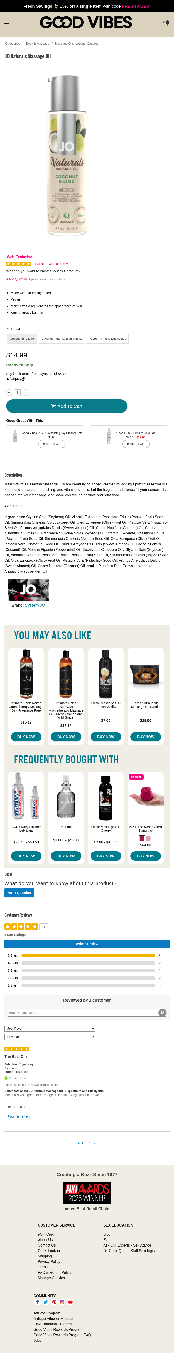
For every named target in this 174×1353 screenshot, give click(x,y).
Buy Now (26, 737)
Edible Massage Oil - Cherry (106, 829)
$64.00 (145, 845)
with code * (87, 6)
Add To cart (66, 406)
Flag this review (18, 1116)
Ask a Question (17, 279)
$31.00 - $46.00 (66, 840)
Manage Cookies (51, 1278)
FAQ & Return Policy (54, 1272)
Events (108, 1239)
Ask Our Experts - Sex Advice (127, 1245)
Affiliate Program (47, 1313)
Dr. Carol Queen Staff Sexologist (129, 1250)
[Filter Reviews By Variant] (49, 1037)
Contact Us (47, 1245)
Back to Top (87, 1143)
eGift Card (46, 1234)
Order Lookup (49, 1250)
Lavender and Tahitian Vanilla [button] (62, 338)
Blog (107, 1234)
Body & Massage (37, 43)
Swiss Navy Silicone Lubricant (26, 829)
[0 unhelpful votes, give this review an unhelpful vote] (22, 1107)
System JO (35, 605)
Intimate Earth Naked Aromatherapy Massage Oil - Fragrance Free (26, 706)
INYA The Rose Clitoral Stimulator (146, 829)
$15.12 (26, 722)
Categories (12, 43)
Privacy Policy (49, 1261)
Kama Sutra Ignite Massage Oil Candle (145, 705)
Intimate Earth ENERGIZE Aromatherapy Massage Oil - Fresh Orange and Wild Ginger (66, 710)
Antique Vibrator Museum (54, 1318)
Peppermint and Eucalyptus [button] (107, 338)
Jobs (37, 1340)
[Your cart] (165, 23)
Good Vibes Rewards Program (58, 1329)
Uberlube (65, 827)
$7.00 (105, 720)
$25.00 (145, 720)
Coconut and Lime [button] (22, 338)
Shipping (45, 1256)
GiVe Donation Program (53, 1324)
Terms (43, 1267)
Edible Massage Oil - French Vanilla (106, 705)
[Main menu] (6, 22)
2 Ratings (39, 263)
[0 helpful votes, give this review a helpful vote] (10, 1107)
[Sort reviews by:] (49, 1029)
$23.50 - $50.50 (26, 842)
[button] (141, 838)
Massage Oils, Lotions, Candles (76, 43)
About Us (45, 1239)
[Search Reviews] (87, 1013)
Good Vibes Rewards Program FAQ (62, 1335)
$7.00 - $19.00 (106, 842)
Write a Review (58, 263)
